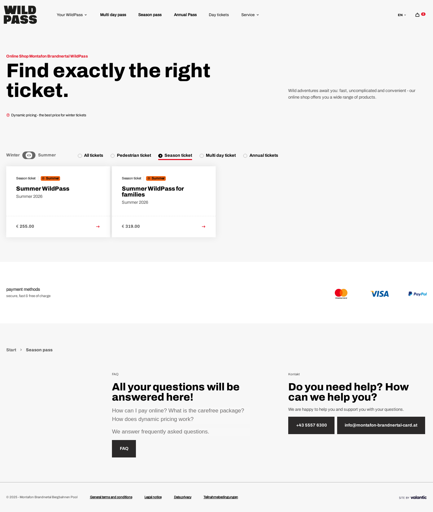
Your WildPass (72, 14)
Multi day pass (113, 14)
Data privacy (182, 497)
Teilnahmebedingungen (221, 497)
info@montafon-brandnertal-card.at (381, 425)
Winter (13, 155)
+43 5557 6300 (311, 425)
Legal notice (153, 497)
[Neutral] (29, 155)
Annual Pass (185, 14)
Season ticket (178, 155)
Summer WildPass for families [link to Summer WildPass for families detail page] (153, 191)
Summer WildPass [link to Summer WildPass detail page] (42, 188)
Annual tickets (263, 155)
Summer (47, 155)
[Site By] (413, 497)
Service (250, 14)
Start (11, 350)
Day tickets (219, 14)
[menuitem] (72, 15)
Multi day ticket (221, 155)
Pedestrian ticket (134, 155)
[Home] (20, 15)
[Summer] (33, 155)
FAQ (124, 448)
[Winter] (24, 155)
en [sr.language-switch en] (402, 15)
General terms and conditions (111, 497)
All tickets (93, 155)
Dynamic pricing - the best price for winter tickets (46, 115)
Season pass (150, 14)
